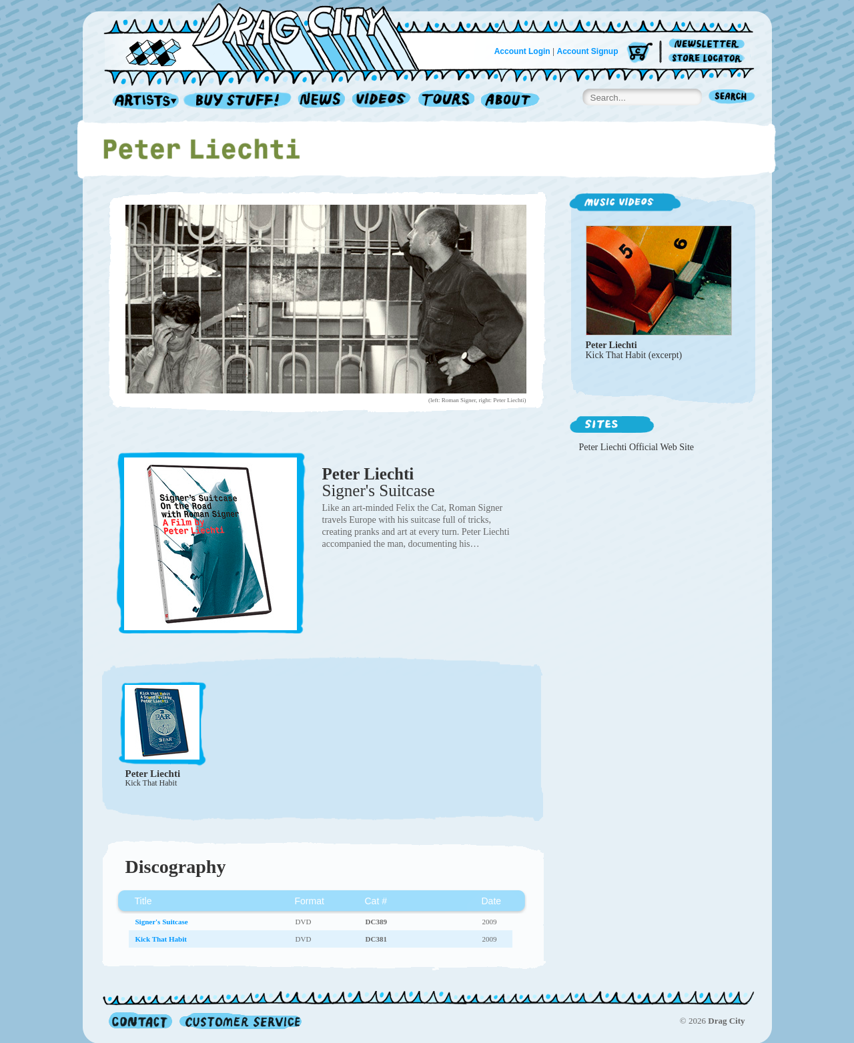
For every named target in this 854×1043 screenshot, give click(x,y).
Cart (639, 53)
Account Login (522, 51)
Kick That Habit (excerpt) (634, 355)
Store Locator (709, 58)
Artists (142, 101)
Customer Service (239, 1020)
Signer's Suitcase (378, 490)
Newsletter (709, 44)
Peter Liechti (368, 474)
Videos (382, 101)
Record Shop (239, 101)
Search (732, 97)
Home (269, 36)
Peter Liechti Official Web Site (637, 447)
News (322, 101)
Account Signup (587, 51)
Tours (446, 101)
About (510, 101)
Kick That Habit (151, 783)
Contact (140, 1020)
